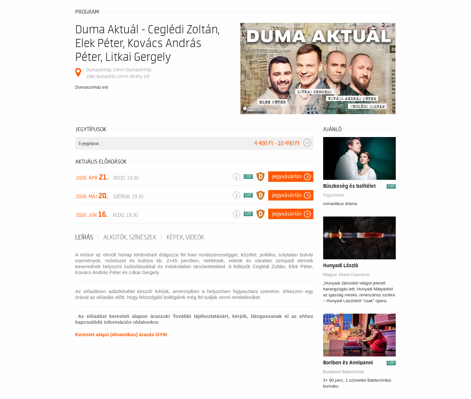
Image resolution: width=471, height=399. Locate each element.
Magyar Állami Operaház (346, 274)
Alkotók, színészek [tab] (129, 237)
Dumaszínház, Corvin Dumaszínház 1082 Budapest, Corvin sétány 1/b (118, 73)
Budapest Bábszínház (343, 371)
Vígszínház (333, 195)
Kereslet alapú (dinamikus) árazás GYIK (121, 334)
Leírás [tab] (84, 237)
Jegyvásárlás (287, 177)
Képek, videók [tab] (185, 237)
